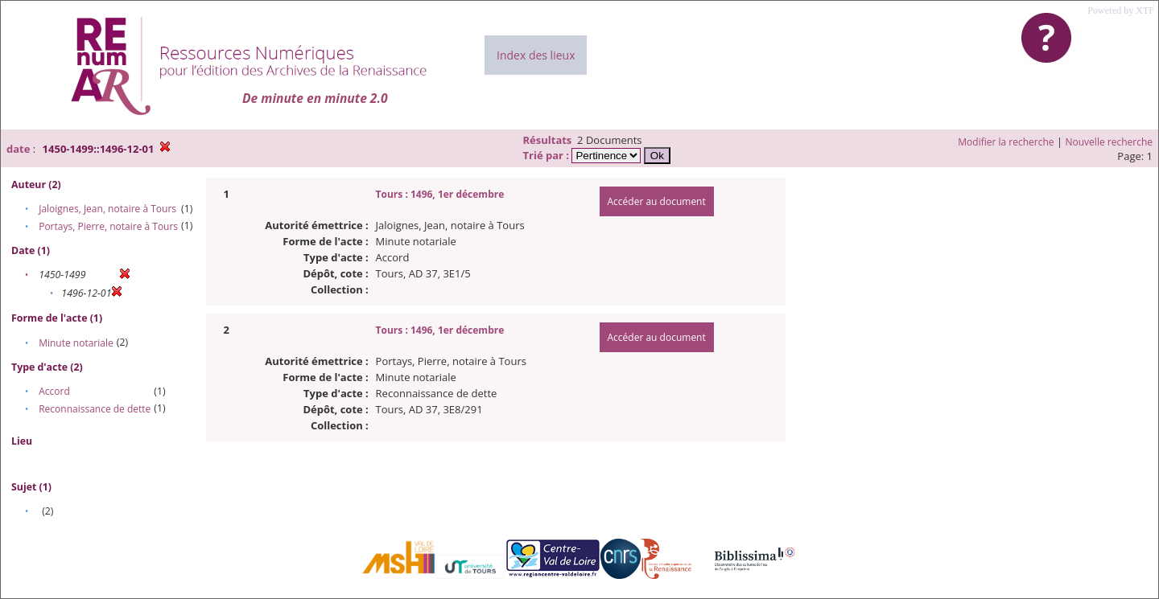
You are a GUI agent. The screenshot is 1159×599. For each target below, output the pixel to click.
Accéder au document (657, 201)
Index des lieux (536, 55)
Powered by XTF (1120, 10)
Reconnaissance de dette (95, 409)
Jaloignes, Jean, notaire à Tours (107, 208)
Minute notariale (76, 343)
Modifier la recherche (1006, 142)
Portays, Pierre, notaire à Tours (108, 226)
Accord (54, 391)
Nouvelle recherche (1109, 142)
